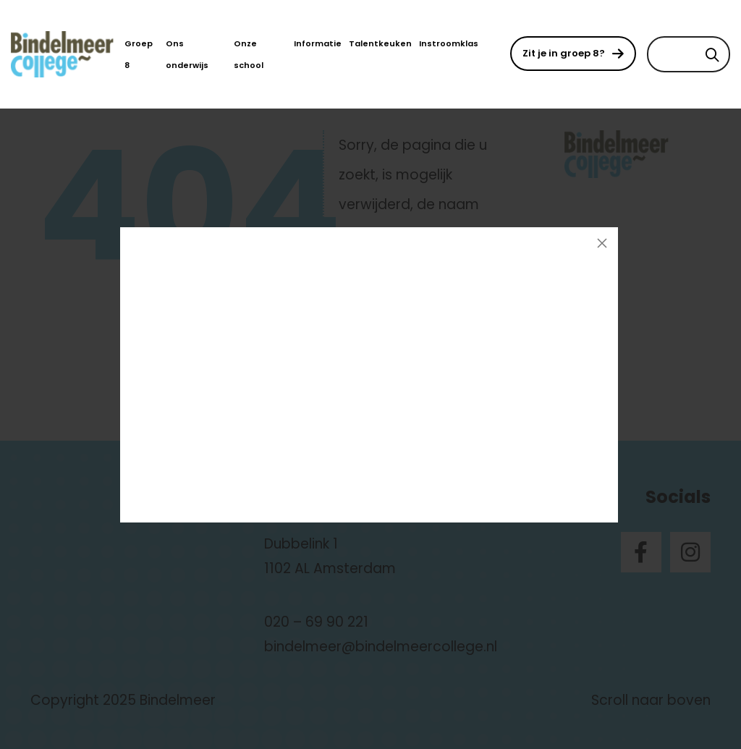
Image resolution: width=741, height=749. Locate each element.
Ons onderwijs (187, 54)
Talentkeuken (380, 43)
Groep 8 (138, 54)
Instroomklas (448, 43)
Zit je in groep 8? (563, 53)
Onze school (248, 54)
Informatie (318, 43)
